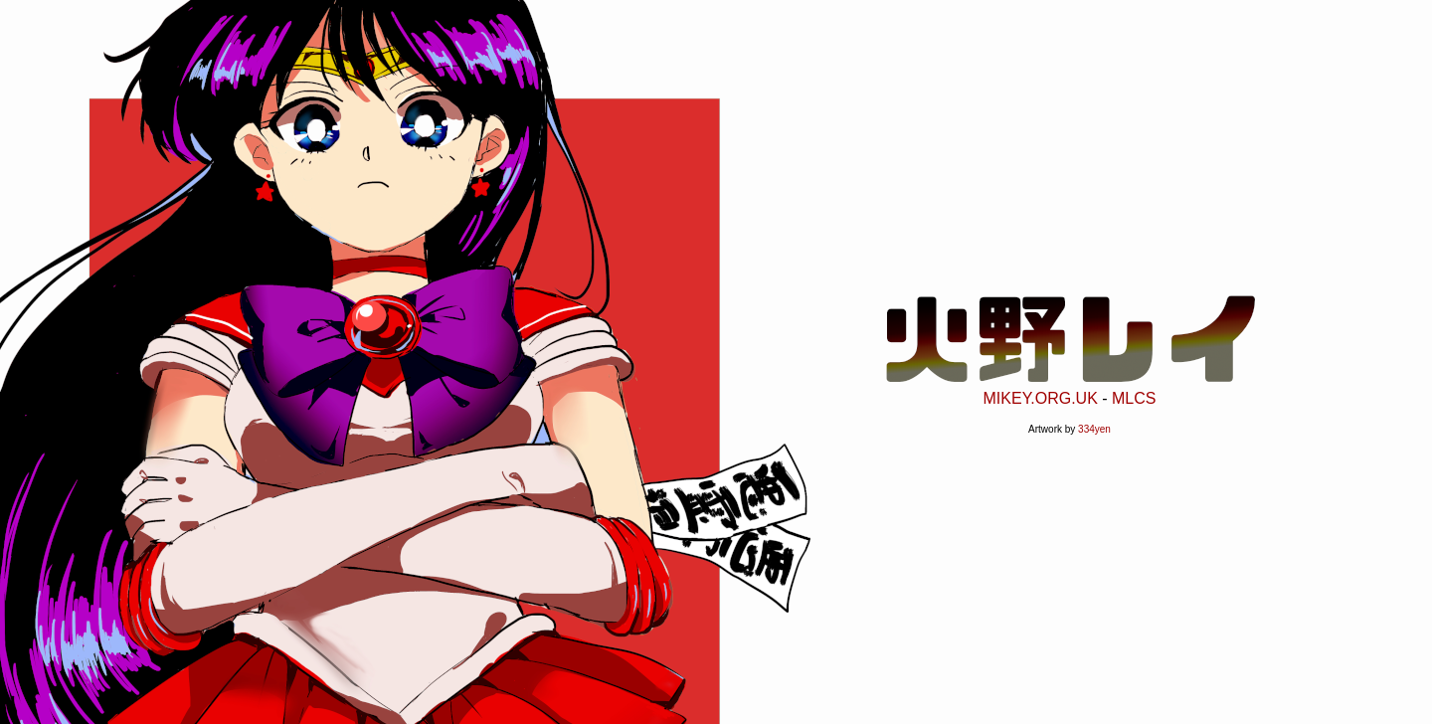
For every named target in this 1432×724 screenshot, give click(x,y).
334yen (1094, 425)
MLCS (1134, 394)
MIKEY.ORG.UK (1041, 394)
